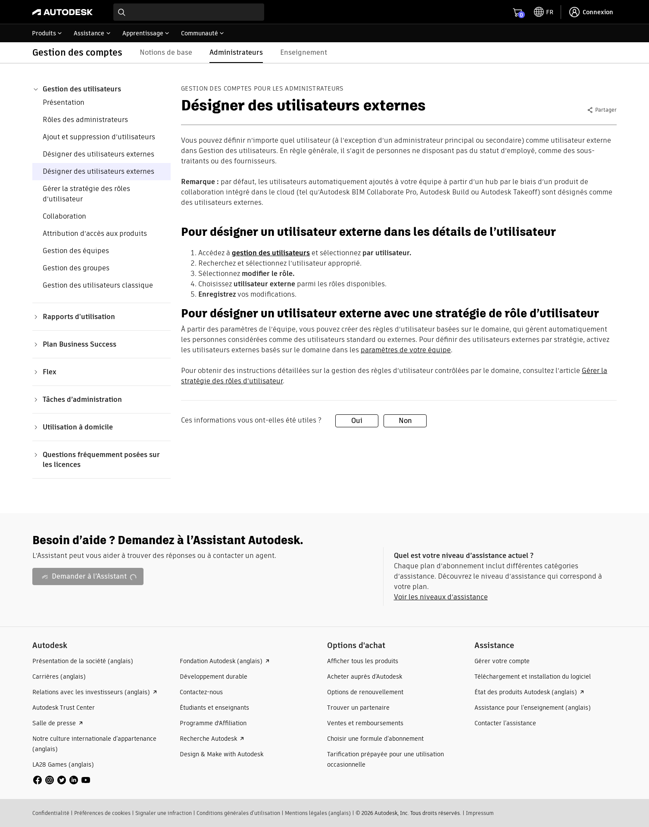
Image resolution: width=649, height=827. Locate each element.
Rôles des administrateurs (85, 120)
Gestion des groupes (76, 268)
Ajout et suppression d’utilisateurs (99, 137)
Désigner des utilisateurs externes (98, 154)
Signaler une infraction (163, 813)
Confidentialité (50, 813)
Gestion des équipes (76, 251)
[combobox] (188, 12)
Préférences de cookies (102, 813)
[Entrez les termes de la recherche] (188, 12)
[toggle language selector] (543, 12)
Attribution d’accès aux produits (95, 233)
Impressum (480, 813)
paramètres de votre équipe (406, 350)
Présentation (63, 102)
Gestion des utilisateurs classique (98, 285)
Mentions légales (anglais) (318, 813)
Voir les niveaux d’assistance (441, 597)
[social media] (61, 780)
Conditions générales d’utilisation (238, 813)
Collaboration (64, 216)
